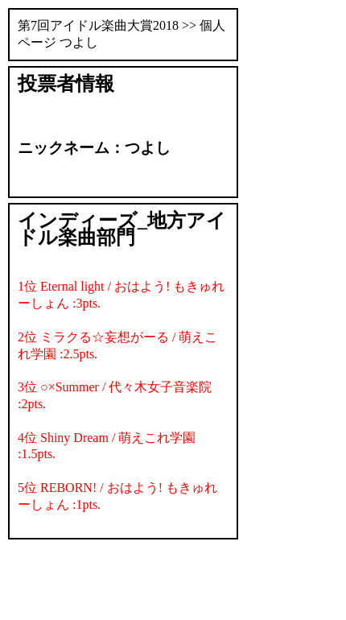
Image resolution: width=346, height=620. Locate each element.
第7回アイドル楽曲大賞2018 (98, 25)
